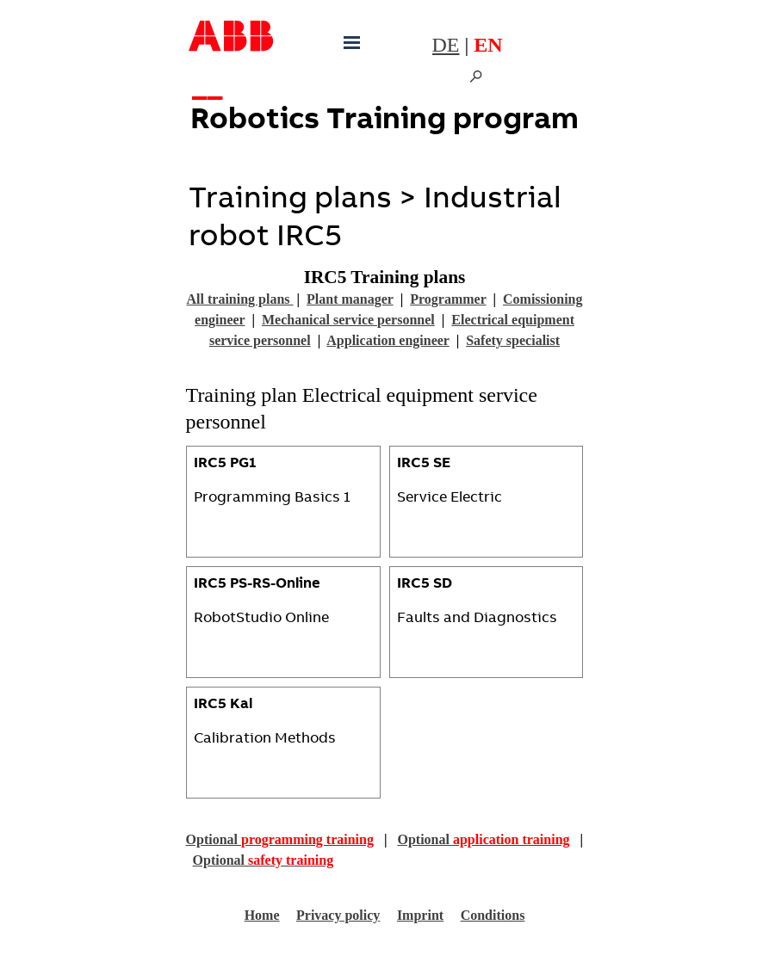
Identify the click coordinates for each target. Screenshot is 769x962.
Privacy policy (338, 915)
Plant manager (350, 299)
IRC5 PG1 (225, 464)
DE (446, 45)
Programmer (448, 299)
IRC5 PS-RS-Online (257, 584)
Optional (280, 839)
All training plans (240, 299)
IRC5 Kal (223, 705)
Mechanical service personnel (348, 319)
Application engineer (387, 340)
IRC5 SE (423, 464)
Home (262, 915)
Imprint (420, 915)
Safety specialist (513, 340)
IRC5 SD (424, 584)
